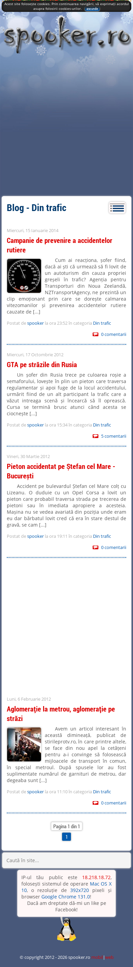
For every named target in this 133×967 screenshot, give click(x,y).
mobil (97, 957)
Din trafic (102, 323)
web (109, 957)
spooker (35, 323)
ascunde (92, 8)
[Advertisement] (66, 126)
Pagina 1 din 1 (66, 826)
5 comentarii (113, 436)
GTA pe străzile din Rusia (42, 364)
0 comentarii (113, 334)
